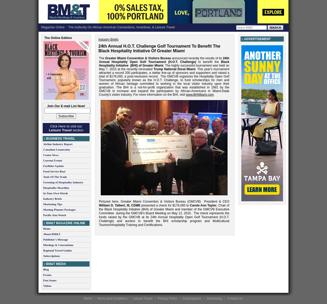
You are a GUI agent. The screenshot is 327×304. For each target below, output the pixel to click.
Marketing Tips (52, 204)
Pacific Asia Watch (54, 215)
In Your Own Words (55, 193)
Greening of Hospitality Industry (63, 182)
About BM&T (51, 234)
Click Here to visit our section (66, 128)
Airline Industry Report (57, 144)
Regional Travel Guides (57, 250)
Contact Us (235, 298)
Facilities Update (53, 165)
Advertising (214, 298)
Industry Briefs (52, 198)
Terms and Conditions (112, 298)
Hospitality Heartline (56, 187)
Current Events (52, 160)
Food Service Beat (54, 171)
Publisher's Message (55, 239)
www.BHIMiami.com (200, 94)
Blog (46, 269)
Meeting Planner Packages (59, 209)
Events (47, 274)
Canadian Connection (56, 149)
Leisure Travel (142, 298)
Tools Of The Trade (55, 176)
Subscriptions (51, 255)
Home (47, 228)
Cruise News (51, 155)
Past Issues (49, 280)
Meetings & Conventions (58, 245)
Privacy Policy (167, 298)
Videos (47, 285)
